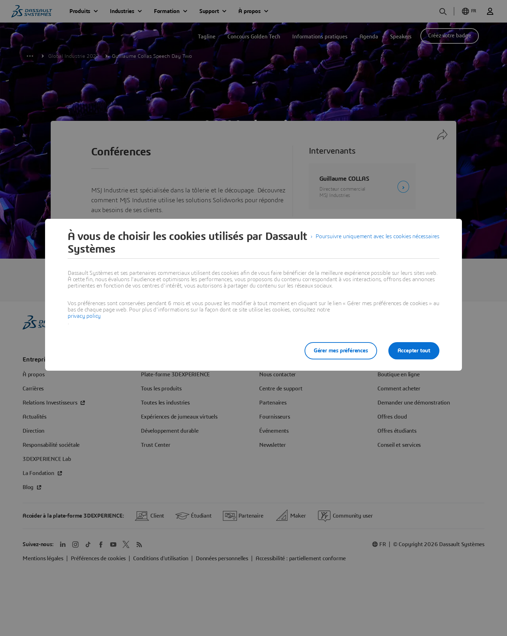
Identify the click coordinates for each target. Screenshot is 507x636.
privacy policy (84, 316)
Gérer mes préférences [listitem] (341, 350)
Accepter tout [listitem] (414, 350)
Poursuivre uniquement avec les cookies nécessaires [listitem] (377, 236)
